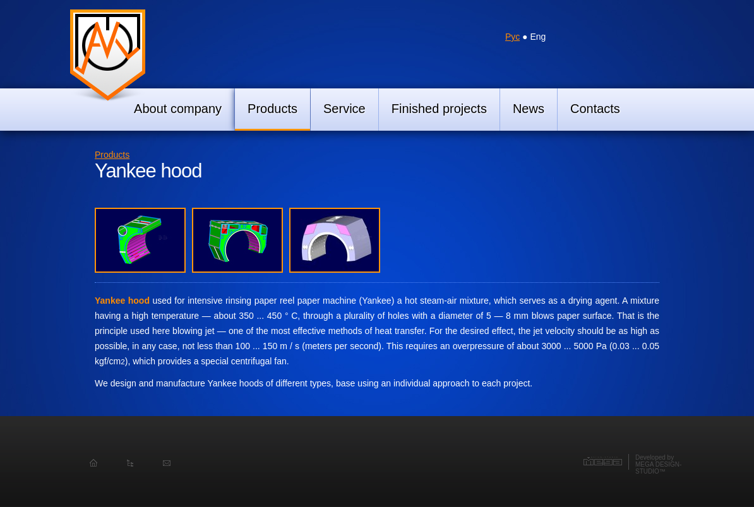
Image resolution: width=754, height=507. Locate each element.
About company (178, 109)
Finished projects (439, 109)
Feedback (166, 463)
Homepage (93, 463)
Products (272, 109)
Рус (512, 37)
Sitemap (130, 463)
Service (344, 109)
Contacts (595, 109)
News (528, 109)
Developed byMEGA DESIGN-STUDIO (658, 464)
